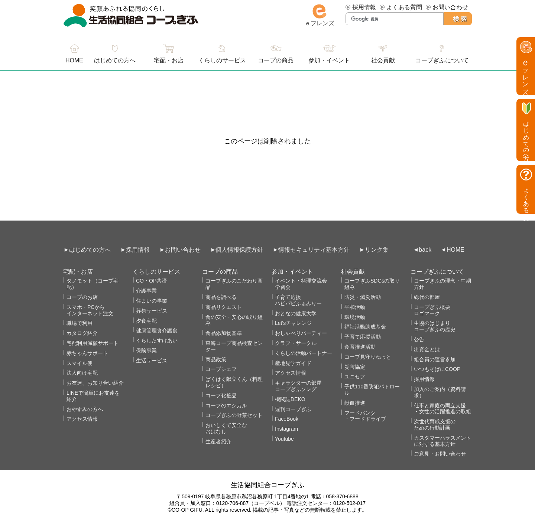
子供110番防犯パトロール (372, 390)
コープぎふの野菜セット (234, 415)
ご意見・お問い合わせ (440, 454)
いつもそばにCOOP (437, 369)
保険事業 (146, 350)
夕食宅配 (146, 321)
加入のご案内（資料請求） (440, 392)
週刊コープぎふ (293, 409)
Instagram (286, 429)
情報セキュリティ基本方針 (314, 250)
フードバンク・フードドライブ (365, 416)
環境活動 (354, 317)
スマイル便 (80, 363)
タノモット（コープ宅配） (93, 284)
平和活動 (354, 307)
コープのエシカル (226, 405)
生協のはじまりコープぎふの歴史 (434, 326)
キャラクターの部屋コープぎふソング (298, 386)
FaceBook (286, 419)
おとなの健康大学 (296, 313)
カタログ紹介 (82, 333)
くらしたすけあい (157, 340)
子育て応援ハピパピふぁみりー (298, 300)
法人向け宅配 (82, 373)
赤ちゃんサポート (87, 353)
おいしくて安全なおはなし (226, 428)
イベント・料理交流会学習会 (301, 284)
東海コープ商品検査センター (234, 346)
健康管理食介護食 (157, 330)
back (425, 250)
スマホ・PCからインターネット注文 (90, 310)
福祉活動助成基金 (365, 327)
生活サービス (151, 361)
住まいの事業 (151, 301)
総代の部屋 (427, 297)
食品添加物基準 (223, 333)
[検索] (394, 19)
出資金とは (427, 349)
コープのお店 (82, 297)
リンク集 (377, 250)
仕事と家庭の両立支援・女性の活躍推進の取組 (442, 408)
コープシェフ (221, 369)
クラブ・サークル (296, 343)
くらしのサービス (222, 60)
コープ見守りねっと (367, 357)
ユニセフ (354, 376)
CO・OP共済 (151, 281)
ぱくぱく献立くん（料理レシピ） (234, 382)
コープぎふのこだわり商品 (234, 284)
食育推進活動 (360, 347)
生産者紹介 (218, 441)
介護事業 (146, 291)
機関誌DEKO (290, 399)
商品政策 (215, 359)
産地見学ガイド (293, 363)
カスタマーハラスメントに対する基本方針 (442, 441)
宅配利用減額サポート (93, 343)
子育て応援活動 (362, 337)
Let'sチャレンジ (293, 323)
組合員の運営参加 (434, 359)
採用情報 (364, 7)
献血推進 (354, 403)
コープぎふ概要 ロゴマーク (432, 310)
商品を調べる (221, 297)
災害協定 (354, 367)
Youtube (284, 439)
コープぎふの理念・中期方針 (442, 284)
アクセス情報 (82, 419)
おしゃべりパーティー (301, 333)
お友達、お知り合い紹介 (95, 383)
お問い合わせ (450, 7)
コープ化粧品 (221, 395)
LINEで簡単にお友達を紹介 (93, 396)
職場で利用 (80, 323)
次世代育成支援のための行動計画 (434, 424)
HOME (455, 250)
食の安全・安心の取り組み (234, 320)
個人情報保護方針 (239, 250)
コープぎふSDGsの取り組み (372, 284)
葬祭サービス (151, 311)
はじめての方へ (115, 60)
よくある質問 (404, 7)
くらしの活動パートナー (303, 353)
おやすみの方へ (85, 409)
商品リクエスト (223, 307)
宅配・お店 (169, 60)
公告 (419, 339)
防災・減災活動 (362, 297)
